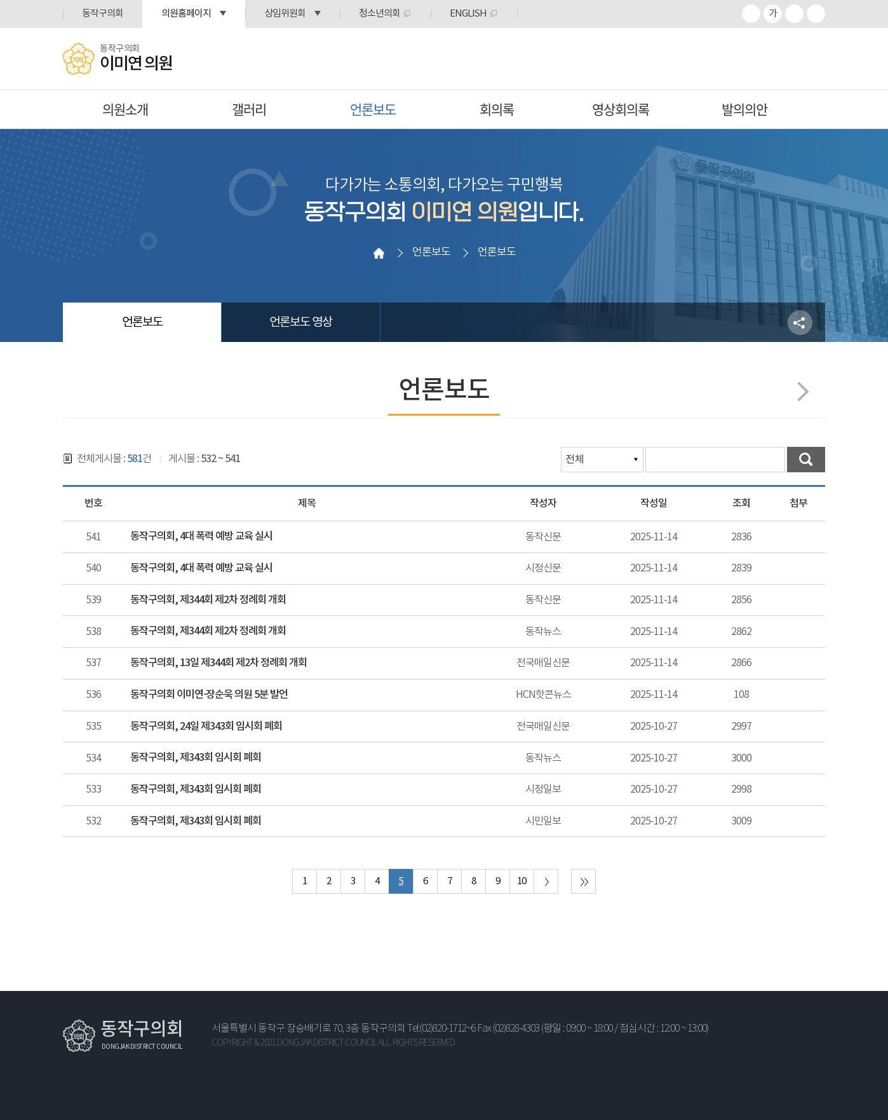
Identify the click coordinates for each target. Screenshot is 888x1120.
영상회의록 (620, 109)
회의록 (497, 109)
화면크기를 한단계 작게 (794, 13)
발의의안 (744, 109)
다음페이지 (799, 391)
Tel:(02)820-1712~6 (441, 1028)
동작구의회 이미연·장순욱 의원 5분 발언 (209, 694)
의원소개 (125, 109)
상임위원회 (285, 13)
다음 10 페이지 (546, 881)
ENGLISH (468, 13)
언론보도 (373, 109)
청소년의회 (379, 13)
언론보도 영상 (300, 322)
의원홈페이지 (186, 13)
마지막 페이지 (583, 881)
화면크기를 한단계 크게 (751, 13)
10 (521, 881)
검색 (806, 459)
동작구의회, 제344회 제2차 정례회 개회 (208, 600)
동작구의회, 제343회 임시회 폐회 (195, 757)
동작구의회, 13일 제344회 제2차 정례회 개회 (218, 663)
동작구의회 (102, 13)
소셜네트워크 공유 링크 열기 (800, 322)
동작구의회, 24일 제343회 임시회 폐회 (206, 726)
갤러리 (249, 109)
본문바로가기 (0, 0)
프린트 (816, 13)
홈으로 (378, 253)
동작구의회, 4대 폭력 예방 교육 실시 (201, 536)
